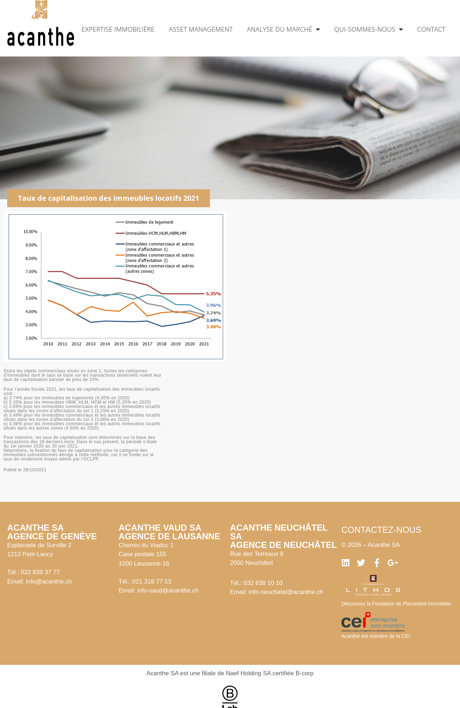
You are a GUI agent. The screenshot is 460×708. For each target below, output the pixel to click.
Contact (431, 29)
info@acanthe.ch (49, 581)
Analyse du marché (283, 29)
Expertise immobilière (118, 29)
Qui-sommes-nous (368, 29)
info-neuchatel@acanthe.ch (286, 592)
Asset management (201, 29)
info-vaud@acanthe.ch (167, 590)
